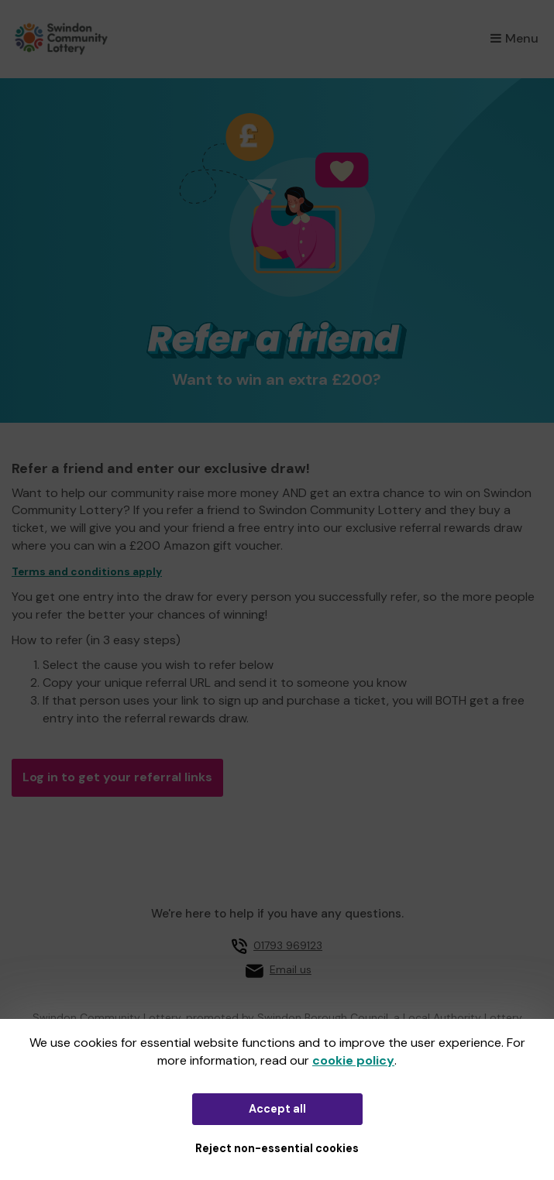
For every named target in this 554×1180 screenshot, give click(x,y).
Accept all (277, 1109)
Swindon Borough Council (322, 1017)
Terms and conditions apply (87, 571)
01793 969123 (287, 945)
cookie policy (353, 1060)
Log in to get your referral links (117, 777)
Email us (290, 969)
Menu (514, 38)
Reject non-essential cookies (277, 1148)
